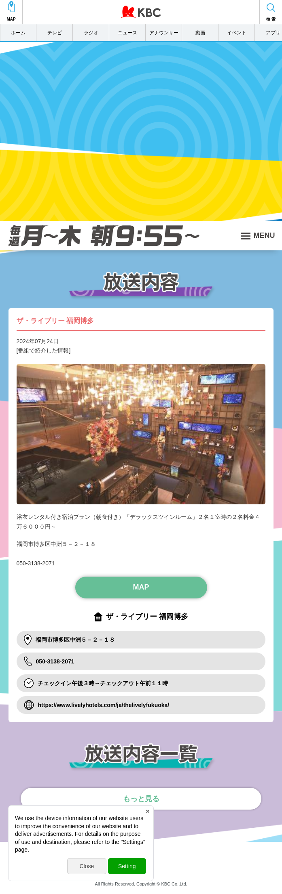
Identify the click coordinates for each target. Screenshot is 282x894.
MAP (141, 587)
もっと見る (141, 799)
